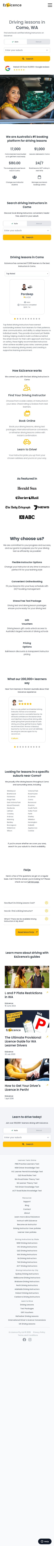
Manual (38, 42)
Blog (27, 1205)
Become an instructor (27, 1224)
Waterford (11, 828)
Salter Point (32, 811)
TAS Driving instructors (27, 1262)
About (27, 1213)
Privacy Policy (39, 1332)
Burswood (32, 802)
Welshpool (11, 791)
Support (27, 1202)
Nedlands (11, 808)
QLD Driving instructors (27, 1251)
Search (27, 58)
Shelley (31, 817)
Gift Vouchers (27, 1312)
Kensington (32, 822)
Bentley (10, 822)
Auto (16, 42)
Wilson (9, 831)
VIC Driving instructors (27, 1247)
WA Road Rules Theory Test (27, 1179)
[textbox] (27, 50)
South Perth (32, 808)
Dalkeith (31, 825)
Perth (30, 814)
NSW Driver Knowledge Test (27, 1168)
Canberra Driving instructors (27, 1297)
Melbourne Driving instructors (27, 1278)
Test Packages (27, 1309)
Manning (10, 819)
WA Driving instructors (27, 1254)
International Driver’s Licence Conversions (27, 1320)
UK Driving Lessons (27, 1324)
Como (30, 799)
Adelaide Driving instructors (27, 1289)
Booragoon (11, 825)
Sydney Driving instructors (27, 1274)
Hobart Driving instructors (27, 1293)
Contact (27, 1209)
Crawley (10, 814)
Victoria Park (33, 791)
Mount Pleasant (13, 805)
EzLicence (9, 1003)
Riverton (31, 805)
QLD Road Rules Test (27, 1175)
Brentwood (11, 794)
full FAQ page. (33, 882)
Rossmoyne (33, 794)
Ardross (10, 817)
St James (31, 797)
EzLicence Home (12, 5)
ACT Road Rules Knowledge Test (27, 1191)
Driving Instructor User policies (27, 1228)
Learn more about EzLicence (27, 1217)
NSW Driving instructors (27, 1243)
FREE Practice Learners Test (27, 1164)
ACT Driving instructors (27, 1266)
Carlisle (31, 831)
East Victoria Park (14, 802)
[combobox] (27, 50)
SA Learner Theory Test (27, 1183)
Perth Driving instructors (27, 1285)
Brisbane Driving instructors (27, 1282)
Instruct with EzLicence (27, 1221)
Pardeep (27, 294)
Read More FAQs (27, 932)
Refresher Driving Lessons (27, 1316)
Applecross (32, 828)
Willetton (31, 819)
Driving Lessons (27, 1305)
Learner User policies (27, 1232)
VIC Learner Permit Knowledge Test (27, 1172)
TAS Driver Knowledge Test (27, 1187)
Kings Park (11, 799)
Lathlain (10, 811)
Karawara (11, 797)
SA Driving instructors (27, 1258)
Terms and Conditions (28, 1335)
